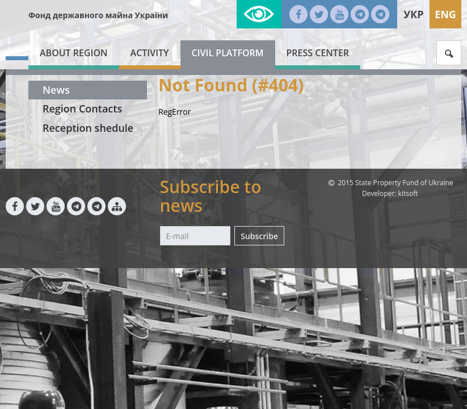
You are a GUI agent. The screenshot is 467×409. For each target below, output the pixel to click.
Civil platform (228, 53)
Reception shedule (88, 128)
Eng (445, 14)
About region (74, 53)
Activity (150, 53)
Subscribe (259, 236)
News (56, 90)
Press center (318, 53)
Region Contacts (82, 108)
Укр (413, 14)
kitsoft (408, 193)
